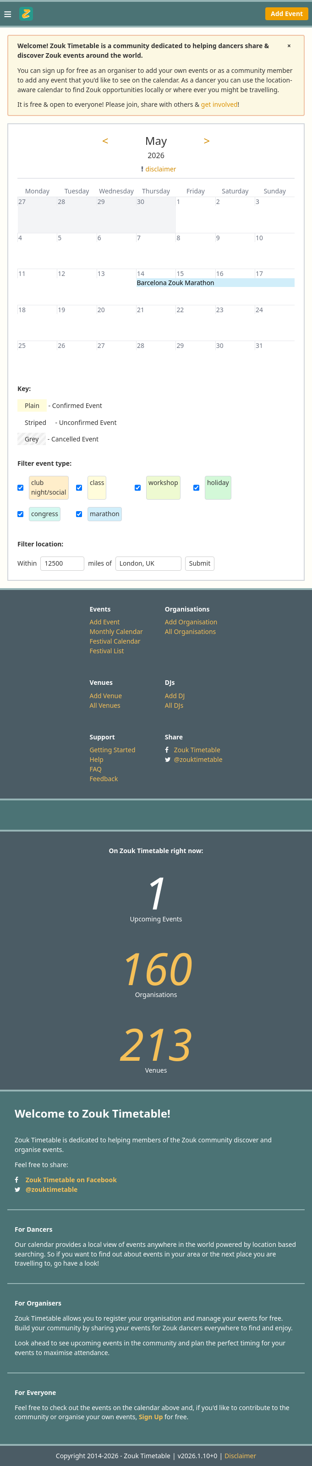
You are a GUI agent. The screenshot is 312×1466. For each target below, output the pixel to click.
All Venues (105, 705)
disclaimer (158, 169)
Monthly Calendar (116, 631)
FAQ (96, 769)
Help (97, 759)
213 (156, 1044)
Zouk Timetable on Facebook (71, 1179)
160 (156, 968)
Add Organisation (191, 621)
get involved (219, 104)
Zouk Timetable (197, 749)
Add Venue (106, 695)
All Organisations (190, 631)
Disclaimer (240, 1455)
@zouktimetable (198, 759)
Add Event (287, 13)
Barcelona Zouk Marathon (175, 282)
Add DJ (175, 695)
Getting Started (113, 749)
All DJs (174, 705)
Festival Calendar (115, 641)
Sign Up (151, 1416)
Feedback (104, 778)
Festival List (107, 650)
